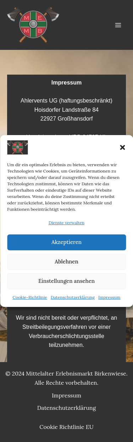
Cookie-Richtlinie (30, 297)
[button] (122, 147)
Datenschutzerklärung (73, 297)
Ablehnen (66, 261)
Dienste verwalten (66, 222)
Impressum (109, 297)
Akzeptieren (66, 242)
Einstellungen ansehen (66, 281)
